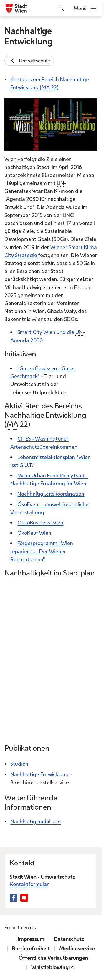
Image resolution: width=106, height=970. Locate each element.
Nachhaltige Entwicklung (39, 774)
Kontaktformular (29, 884)
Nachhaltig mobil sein (35, 821)
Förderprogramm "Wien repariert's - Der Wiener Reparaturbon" (41, 550)
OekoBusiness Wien (40, 522)
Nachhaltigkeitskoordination (50, 493)
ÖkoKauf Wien (34, 532)
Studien (19, 763)
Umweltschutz (29, 60)
